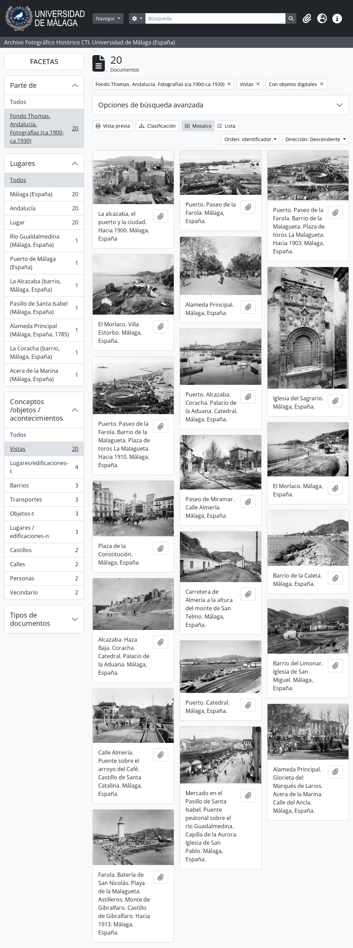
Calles (44, 565)
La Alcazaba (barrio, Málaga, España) (44, 285)
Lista (226, 126)
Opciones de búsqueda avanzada (150, 104)
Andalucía (44, 209)
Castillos (44, 551)
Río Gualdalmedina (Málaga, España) (44, 241)
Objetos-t (44, 515)
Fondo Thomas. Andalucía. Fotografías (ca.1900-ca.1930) (44, 128)
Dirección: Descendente (313, 139)
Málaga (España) (44, 195)
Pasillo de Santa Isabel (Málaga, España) (44, 308)
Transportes (44, 501)
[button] (306, 18)
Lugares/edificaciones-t (44, 467)
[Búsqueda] (215, 18)
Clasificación (157, 126)
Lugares (22, 163)
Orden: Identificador (248, 139)
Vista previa (112, 126)
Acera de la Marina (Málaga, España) (44, 375)
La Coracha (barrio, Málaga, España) (44, 352)
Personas (44, 580)
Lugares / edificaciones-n (44, 532)
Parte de (23, 85)
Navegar (106, 18)
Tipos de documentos (30, 619)
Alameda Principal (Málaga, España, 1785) (44, 330)
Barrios (44, 487)
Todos (18, 102)
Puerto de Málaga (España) (44, 263)
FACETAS (44, 61)
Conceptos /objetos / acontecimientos (36, 410)
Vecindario (44, 593)
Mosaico (198, 126)
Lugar (44, 224)
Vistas (44, 450)
